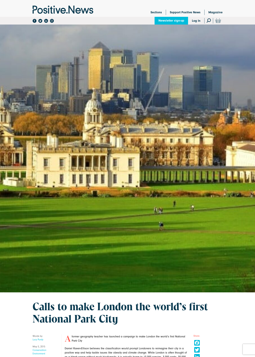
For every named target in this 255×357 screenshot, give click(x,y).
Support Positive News (185, 12)
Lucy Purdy (38, 339)
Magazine (215, 12)
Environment (39, 353)
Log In (196, 21)
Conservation (39, 350)
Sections (156, 12)
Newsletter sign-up (171, 20)
